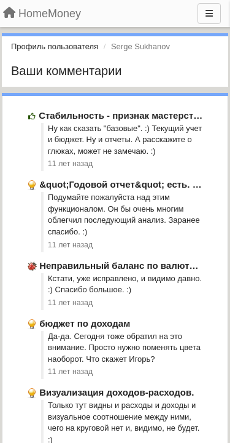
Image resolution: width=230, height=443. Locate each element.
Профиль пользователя (54, 46)
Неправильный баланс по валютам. (121, 265)
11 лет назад (70, 163)
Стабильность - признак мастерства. (123, 115)
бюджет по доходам (84, 323)
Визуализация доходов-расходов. (116, 392)
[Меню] (209, 13)
